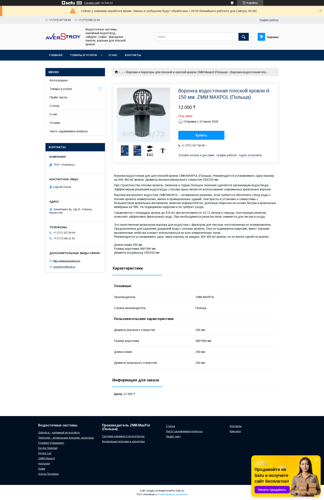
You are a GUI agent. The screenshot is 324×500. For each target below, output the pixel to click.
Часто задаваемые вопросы (69, 131)
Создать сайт (92, 2)
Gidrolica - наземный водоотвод (59, 432)
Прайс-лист (173, 436)
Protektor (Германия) (51, 442)
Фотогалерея (59, 80)
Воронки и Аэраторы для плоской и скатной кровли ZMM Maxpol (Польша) (177, 72)
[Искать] (243, 37)
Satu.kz (180, 490)
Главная (55, 55)
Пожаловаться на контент (173, 494)
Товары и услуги (83, 55)
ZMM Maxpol (46, 458)
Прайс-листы (58, 97)
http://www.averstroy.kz (66, 260)
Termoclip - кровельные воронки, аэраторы (66, 437)
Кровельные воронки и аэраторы (123, 441)
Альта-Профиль (48, 473)
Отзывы (55, 122)
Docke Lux (44, 453)
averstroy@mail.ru (64, 266)
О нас (113, 55)
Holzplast (44, 463)
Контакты (133, 55)
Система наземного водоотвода (123, 436)
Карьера (235, 431)
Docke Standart (47, 448)
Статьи (54, 105)
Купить (201, 135)
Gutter (41, 468)
